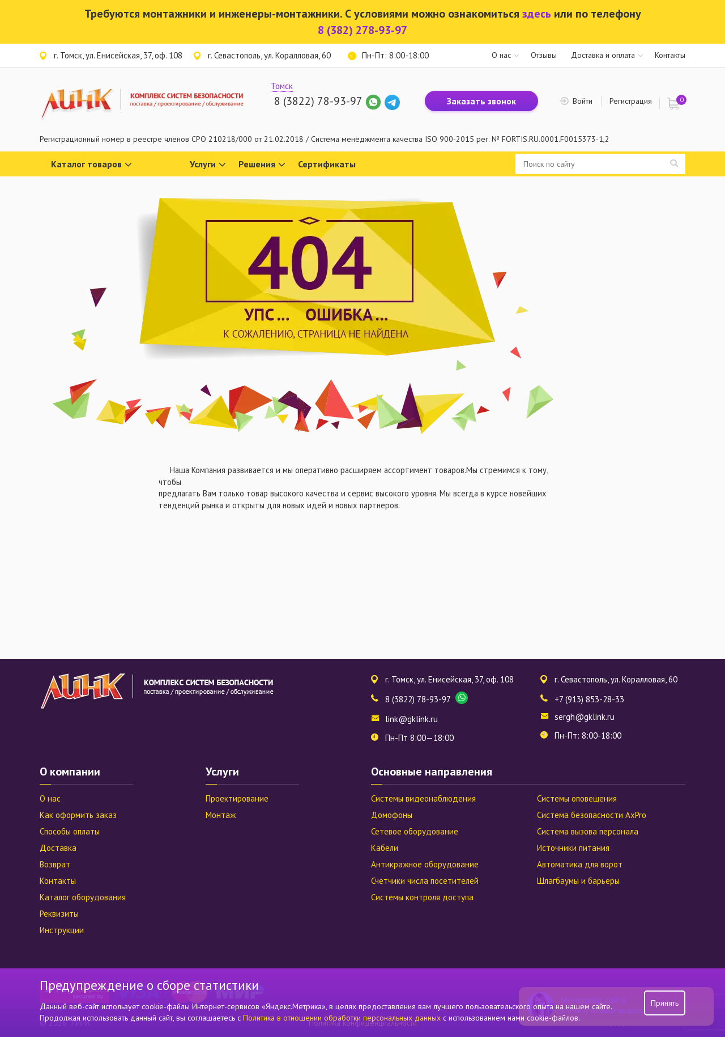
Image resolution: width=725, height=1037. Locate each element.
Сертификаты (327, 164)
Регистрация (630, 101)
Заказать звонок (481, 101)
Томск (282, 86)
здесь (536, 13)
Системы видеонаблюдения (423, 798)
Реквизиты (59, 913)
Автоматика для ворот (579, 864)
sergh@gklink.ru (585, 716)
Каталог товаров (91, 165)
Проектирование (237, 798)
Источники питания (573, 847)
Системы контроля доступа (422, 897)
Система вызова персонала (587, 831)
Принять (665, 1003)
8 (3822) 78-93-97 (318, 101)
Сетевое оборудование (414, 831)
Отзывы (544, 55)
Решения (261, 165)
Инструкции (62, 930)
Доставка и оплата (603, 55)
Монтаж (221, 815)
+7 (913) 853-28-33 (589, 699)
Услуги (208, 165)
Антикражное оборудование (425, 864)
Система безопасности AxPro (591, 815)
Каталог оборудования (83, 897)
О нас (501, 55)
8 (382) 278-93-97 (362, 30)
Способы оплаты (70, 831)
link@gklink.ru (411, 719)
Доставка (58, 847)
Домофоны (391, 815)
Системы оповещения (577, 798)
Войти (582, 101)
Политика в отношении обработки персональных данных (343, 1018)
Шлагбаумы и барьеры (578, 880)
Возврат (55, 864)
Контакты (670, 55)
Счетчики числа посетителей (425, 880)
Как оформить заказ (78, 815)
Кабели (384, 847)
